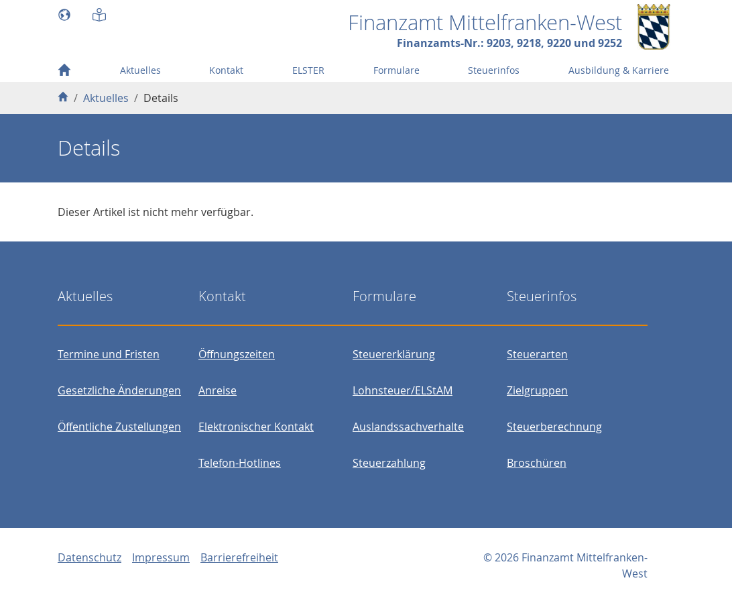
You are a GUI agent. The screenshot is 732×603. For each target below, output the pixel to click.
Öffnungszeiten (236, 354)
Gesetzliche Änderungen (119, 390)
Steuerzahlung (389, 462)
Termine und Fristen (109, 354)
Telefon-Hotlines (239, 462)
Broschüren (536, 462)
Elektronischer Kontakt (256, 426)
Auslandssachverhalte (408, 426)
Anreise (217, 390)
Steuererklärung (394, 354)
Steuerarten (537, 354)
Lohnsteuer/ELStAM (402, 390)
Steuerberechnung (554, 426)
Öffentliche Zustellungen (119, 426)
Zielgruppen (537, 390)
